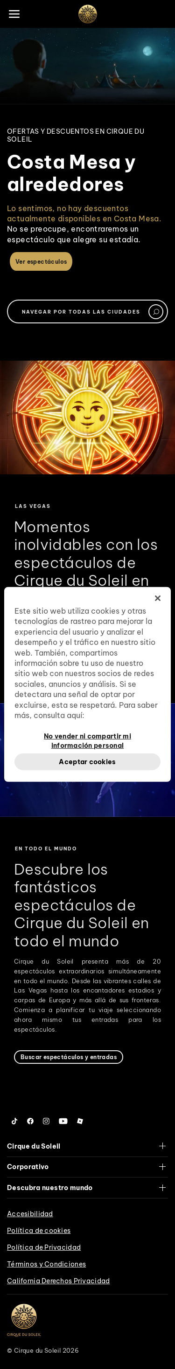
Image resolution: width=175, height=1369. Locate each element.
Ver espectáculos (41, 261)
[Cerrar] (157, 598)
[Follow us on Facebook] (30, 1121)
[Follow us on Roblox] (80, 1121)
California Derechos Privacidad (58, 1281)
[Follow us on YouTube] (63, 1121)
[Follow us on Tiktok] (14, 1121)
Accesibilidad (30, 1214)
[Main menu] (14, 14)
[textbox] (87, 311)
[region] (87, 684)
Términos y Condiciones (46, 1264)
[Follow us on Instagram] (46, 1121)
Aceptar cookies (87, 761)
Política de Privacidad (44, 1247)
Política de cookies (38, 1230)
